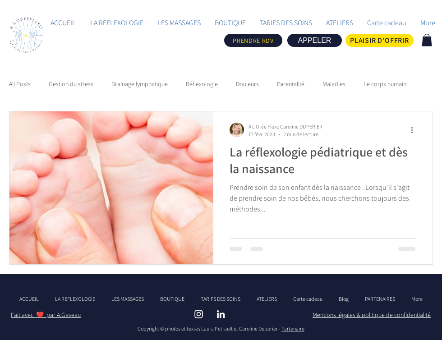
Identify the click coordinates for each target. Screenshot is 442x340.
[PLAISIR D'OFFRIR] (379, 40)
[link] (427, 40)
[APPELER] (314, 40)
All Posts (20, 84)
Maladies (333, 84)
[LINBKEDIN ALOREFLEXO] (220, 314)
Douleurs (247, 84)
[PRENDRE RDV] (253, 40)
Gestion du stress (71, 84)
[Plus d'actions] (415, 129)
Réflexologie (202, 84)
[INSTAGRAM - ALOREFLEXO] (198, 314)
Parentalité (290, 84)
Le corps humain (385, 84)
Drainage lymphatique (139, 84)
